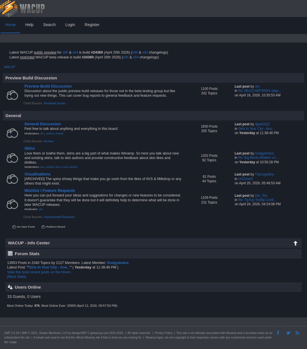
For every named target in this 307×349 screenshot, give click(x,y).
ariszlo (73, 166)
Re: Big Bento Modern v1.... (259, 158)
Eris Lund (62, 166)
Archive (49, 141)
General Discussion (42, 124)
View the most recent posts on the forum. (39, 272)
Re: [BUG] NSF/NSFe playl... (259, 91)
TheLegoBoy (264, 174)
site (184, 333)
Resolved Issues (55, 103)
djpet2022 (262, 124)
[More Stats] (16, 277)
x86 (65, 52)
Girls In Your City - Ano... (256, 129)
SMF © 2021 (29, 333)
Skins (29, 148)
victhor (50, 133)
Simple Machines (50, 333)
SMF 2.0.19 (11, 333)
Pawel (59, 133)
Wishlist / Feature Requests (49, 191)
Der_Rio (261, 196)
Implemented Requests (59, 217)
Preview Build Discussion (48, 86)
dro (257, 86)
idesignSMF (79, 333)
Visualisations (37, 174)
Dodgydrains (264, 153)
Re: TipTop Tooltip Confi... (257, 200)
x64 (75, 52)
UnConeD (245, 179)
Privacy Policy (163, 333)
